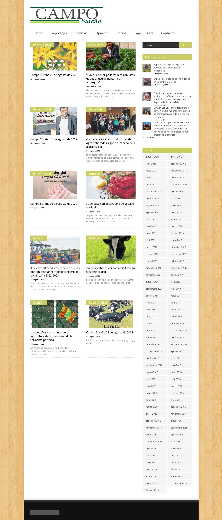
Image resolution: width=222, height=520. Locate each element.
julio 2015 (175, 441)
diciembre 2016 (178, 323)
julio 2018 (175, 198)
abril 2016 (176, 379)
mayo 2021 (151, 316)
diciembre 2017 (178, 247)
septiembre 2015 (179, 427)
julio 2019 (150, 455)
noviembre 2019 (154, 427)
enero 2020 (151, 413)
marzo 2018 (176, 226)
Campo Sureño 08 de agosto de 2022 (53, 204)
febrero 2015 (177, 469)
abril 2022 (151, 240)
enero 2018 (176, 240)
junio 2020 (151, 386)
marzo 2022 (151, 247)
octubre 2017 (177, 261)
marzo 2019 (151, 483)
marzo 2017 (176, 309)
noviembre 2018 (179, 170)
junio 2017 (176, 288)
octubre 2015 (177, 420)
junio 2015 (176, 448)
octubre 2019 (152, 434)
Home (38, 33)
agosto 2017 (177, 274)
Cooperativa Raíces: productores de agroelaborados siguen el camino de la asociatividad (111, 143)
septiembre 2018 (179, 184)
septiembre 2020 (154, 365)
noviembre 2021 (154, 274)
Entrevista (96, 45)
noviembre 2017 (179, 254)
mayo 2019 (151, 469)
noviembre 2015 (179, 413)
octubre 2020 (152, 358)
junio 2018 (176, 205)
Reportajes (59, 33)
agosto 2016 (177, 351)
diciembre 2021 (153, 268)
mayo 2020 (151, 393)
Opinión (101, 33)
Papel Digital (143, 33)
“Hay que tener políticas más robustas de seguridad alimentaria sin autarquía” (110, 78)
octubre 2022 (152, 198)
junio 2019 (151, 462)
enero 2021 (151, 337)
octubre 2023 (152, 156)
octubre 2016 (177, 337)
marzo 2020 (151, 406)
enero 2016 (176, 400)
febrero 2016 (177, 393)
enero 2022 (151, 261)
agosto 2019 (152, 448)
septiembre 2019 (154, 441)
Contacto (168, 33)
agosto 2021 (152, 295)
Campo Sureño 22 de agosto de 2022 (53, 75)
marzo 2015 (176, 462)
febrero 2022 (152, 254)
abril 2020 (151, 400)
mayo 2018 (176, 212)
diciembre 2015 (178, 406)
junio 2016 (176, 365)
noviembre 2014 (179, 483)
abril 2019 (151, 476)
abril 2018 (176, 219)
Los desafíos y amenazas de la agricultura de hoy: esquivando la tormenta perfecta (51, 336)
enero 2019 (176, 156)
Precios (121, 33)
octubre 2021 (152, 281)
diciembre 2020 (153, 344)
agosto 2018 (177, 191)
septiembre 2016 (179, 344)
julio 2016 (175, 358)
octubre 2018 (177, 177)
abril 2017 (176, 302)
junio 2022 (151, 226)
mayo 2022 (151, 233)
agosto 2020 (152, 372)
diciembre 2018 (178, 163)
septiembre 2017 (179, 268)
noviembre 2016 (179, 330)
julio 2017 (175, 281)
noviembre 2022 (154, 191)
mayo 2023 (151, 170)
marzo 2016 (176, 386)
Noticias (81, 33)
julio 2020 (150, 379)
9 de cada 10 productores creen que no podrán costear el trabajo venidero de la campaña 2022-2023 (55, 271)
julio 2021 (150, 302)
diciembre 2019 (153, 420)
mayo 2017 (176, 295)
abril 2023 (151, 177)
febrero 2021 (152, 330)
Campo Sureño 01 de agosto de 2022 (109, 332)
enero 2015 (176, 476)
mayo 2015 (176, 455)
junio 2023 (151, 163)
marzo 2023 (151, 184)
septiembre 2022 (154, 205)
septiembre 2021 (154, 288)
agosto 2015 (177, 434)
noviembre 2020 (154, 351)
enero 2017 (176, 316)
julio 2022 (150, 219)
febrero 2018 (177, 233)
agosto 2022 (152, 212)
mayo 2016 (176, 372)
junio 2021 (151, 309)
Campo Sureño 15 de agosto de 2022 (53, 139)
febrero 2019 (152, 490)
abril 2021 (151, 323)
